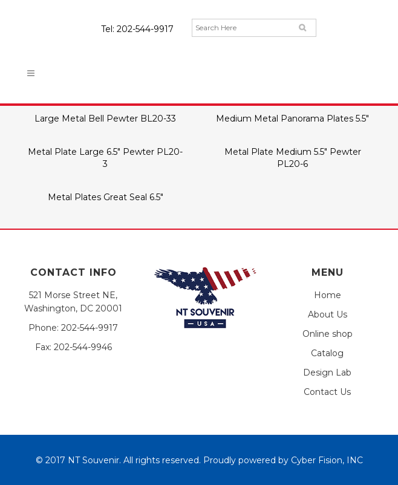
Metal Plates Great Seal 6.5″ (105, 197)
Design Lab (327, 372)
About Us (327, 314)
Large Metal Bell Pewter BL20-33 (105, 118)
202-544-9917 (145, 29)
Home (327, 295)
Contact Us (327, 391)
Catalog (327, 353)
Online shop (327, 333)
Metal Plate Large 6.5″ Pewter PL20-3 (105, 157)
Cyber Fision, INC (327, 460)
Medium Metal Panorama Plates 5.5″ (292, 118)
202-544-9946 (83, 347)
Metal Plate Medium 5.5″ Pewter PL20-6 (292, 157)
